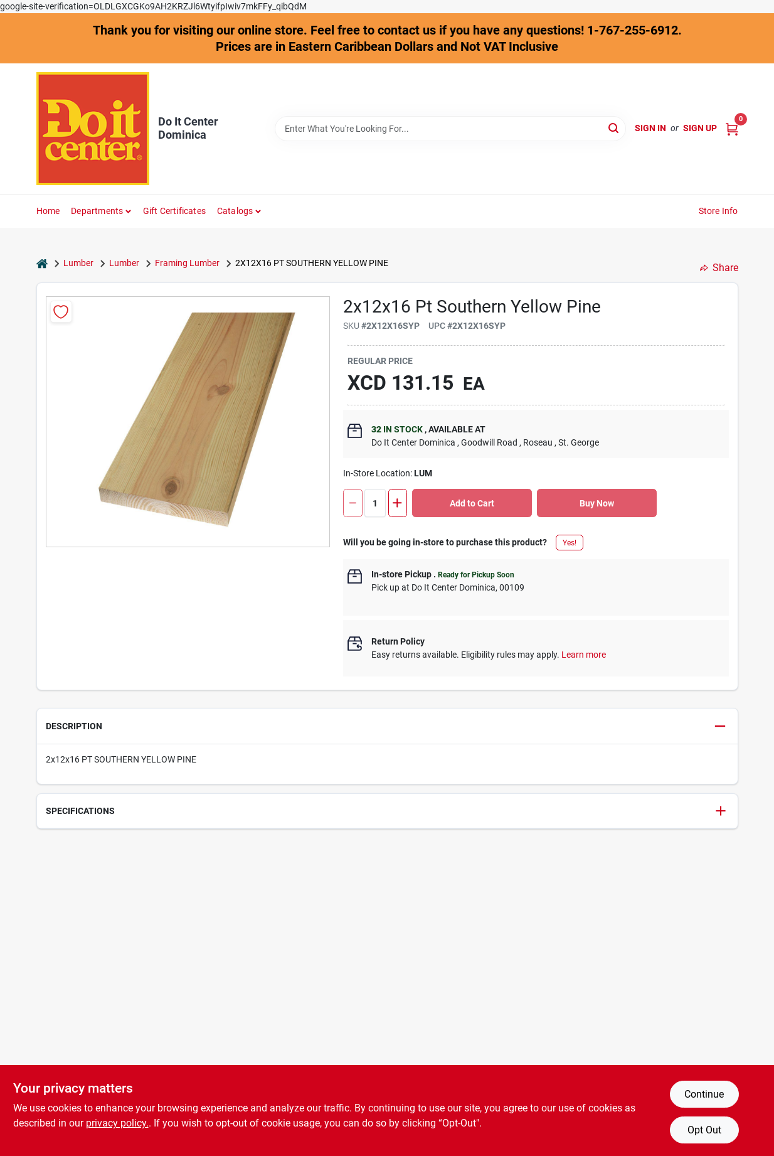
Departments (97, 211)
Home (48, 211)
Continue (704, 1094)
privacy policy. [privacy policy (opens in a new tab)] (117, 1123)
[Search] (614, 127)
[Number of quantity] (375, 503)
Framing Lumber (187, 263)
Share (719, 268)
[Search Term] (450, 128)
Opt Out (704, 1130)
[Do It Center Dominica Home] (92, 128)
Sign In (650, 128)
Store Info (718, 211)
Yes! (569, 542)
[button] (387, 726)
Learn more (583, 655)
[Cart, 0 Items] (732, 128)
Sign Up (700, 128)
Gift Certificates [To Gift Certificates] (174, 211)
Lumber (78, 263)
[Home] (42, 263)
